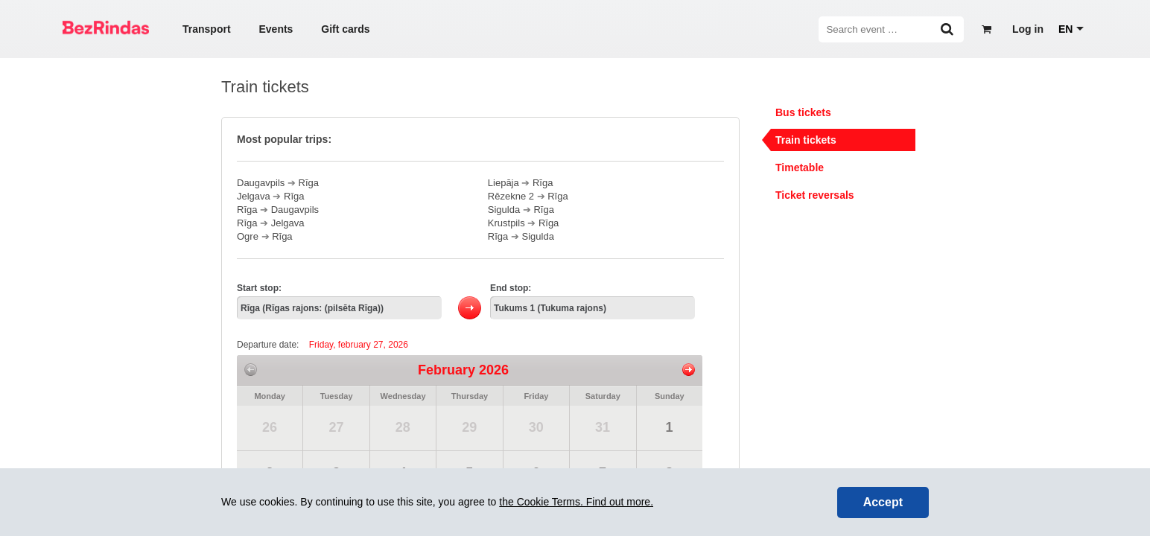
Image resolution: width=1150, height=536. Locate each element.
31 (602, 427)
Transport (206, 29)
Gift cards (345, 29)
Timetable (799, 167)
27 (335, 427)
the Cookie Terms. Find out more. (576, 502)
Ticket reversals (814, 195)
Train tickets (805, 140)
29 (469, 427)
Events (275, 29)
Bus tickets (803, 112)
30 (536, 427)
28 (402, 427)
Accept (883, 502)
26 (269, 427)
